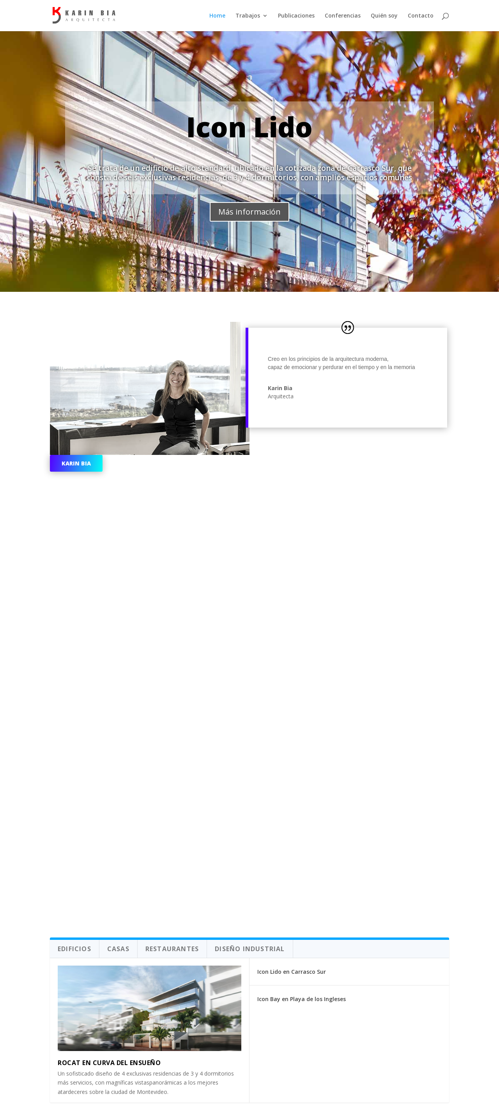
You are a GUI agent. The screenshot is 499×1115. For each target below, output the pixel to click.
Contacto (421, 16)
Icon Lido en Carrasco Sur (291, 971)
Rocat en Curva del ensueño (109, 1062)
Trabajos (247, 16)
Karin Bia (76, 463)
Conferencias (343, 16)
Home (217, 16)
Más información (249, 211)
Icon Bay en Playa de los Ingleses (301, 999)
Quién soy (384, 16)
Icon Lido (249, 127)
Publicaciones (296, 16)
